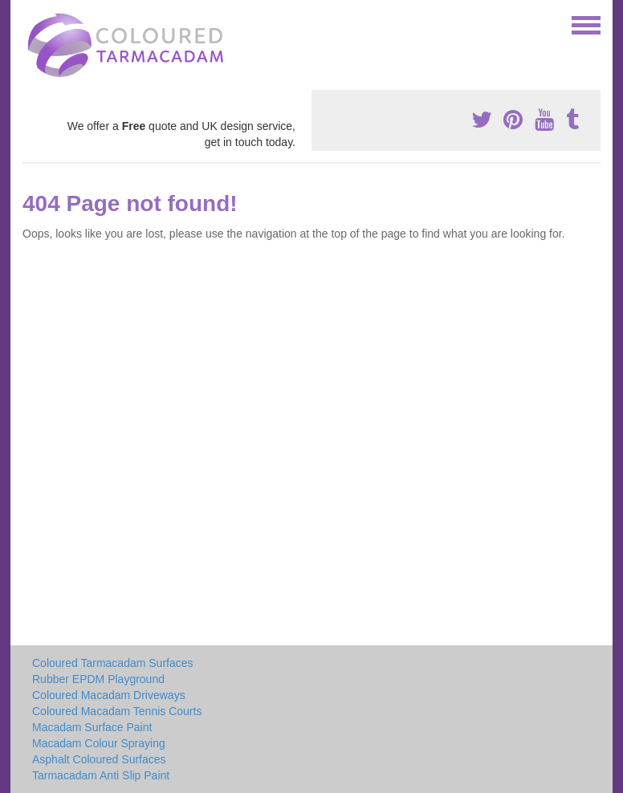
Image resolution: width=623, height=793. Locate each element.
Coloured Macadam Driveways (108, 695)
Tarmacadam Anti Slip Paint (100, 775)
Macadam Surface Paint (92, 727)
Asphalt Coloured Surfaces (99, 759)
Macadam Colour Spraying (98, 743)
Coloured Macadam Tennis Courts (117, 711)
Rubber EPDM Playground (98, 679)
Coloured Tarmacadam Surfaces (112, 663)
